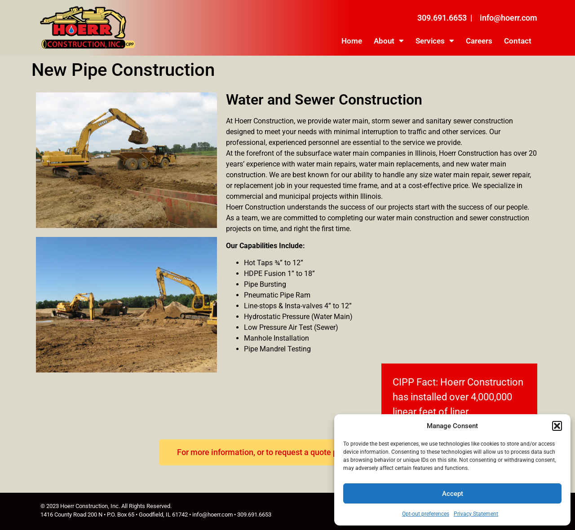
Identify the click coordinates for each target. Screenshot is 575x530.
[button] (557, 425)
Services (435, 40)
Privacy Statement (476, 514)
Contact (517, 40)
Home (351, 40)
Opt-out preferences (425, 514)
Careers (479, 40)
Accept (452, 494)
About (389, 40)
